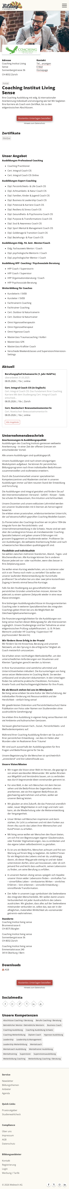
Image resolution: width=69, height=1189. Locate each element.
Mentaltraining (10, 1054)
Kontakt (6, 1160)
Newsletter (7, 1080)
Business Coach (54, 1025)
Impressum (8, 1135)
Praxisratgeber (9, 1110)
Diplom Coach (34, 1034)
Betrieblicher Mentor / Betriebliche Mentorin (23, 1025)
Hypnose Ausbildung (53, 1034)
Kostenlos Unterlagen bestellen (34, 118)
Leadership (8, 1039)
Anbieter (6, 1089)
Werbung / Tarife (10, 1172)
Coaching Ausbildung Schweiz (39, 1030)
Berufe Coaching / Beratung (48, 1020)
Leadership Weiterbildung (15, 1044)
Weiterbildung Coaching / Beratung (44, 1058)
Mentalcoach (36, 1044)
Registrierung (9, 1164)
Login (5, 1168)
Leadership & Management (28, 1039)
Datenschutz (8, 1143)
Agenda (6, 1093)
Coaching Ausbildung (13, 1030)
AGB (5, 969)
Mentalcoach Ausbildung (14, 1049)
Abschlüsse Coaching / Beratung (18, 1020)
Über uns (7, 1131)
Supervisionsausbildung (45, 1054)
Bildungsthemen (10, 1085)
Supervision (25, 1054)
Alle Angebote (12, 422)
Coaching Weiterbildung (14, 1034)
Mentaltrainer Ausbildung (41, 1049)
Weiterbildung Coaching (14, 1058)
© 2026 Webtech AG (12, 1184)
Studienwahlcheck (11, 1114)
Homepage (42, 70)
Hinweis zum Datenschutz (34, 123)
